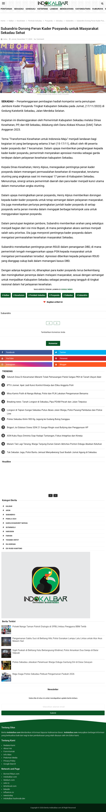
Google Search (9, 764)
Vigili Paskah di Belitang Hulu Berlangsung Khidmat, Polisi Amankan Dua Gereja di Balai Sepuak (55, 651)
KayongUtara (82, 9)
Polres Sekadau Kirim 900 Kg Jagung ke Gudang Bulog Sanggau (38, 419)
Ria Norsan (10, 544)
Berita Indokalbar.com (52, 808)
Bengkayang (67, 9)
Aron (8, 510)
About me (7, 748)
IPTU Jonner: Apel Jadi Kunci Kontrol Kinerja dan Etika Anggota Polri (40, 385)
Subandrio (10, 515)
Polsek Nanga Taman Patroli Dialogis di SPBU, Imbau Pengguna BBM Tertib (49, 626)
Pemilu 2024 (11, 519)
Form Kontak (9, 751)
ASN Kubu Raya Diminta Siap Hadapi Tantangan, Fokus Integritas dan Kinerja (45, 435)
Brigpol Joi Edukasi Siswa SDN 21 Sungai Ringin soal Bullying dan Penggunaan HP (47, 427)
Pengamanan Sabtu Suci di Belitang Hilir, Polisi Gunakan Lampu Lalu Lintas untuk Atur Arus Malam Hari (57, 639)
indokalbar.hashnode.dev (14, 798)
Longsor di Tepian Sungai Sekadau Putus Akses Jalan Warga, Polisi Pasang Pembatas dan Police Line (54, 412)
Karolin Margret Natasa (17, 523)
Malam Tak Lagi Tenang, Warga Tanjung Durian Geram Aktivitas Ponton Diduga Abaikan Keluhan (54, 444)
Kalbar (9, 506)
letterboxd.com (9, 786)
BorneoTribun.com (11, 774)
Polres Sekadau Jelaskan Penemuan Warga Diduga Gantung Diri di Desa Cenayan (52, 662)
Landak (54, 9)
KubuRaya (97, 9)
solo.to (6, 783)
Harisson (10, 532)
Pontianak (6, 9)
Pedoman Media (10, 758)
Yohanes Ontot (12, 540)
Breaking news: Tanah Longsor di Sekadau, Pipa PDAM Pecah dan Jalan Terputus (47, 401)
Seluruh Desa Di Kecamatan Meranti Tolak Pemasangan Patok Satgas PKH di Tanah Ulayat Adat (54, 377)
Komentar (53, 343)
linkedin (6, 789)
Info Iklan (7, 755)
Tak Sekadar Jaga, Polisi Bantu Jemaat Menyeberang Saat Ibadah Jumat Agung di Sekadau (52, 452)
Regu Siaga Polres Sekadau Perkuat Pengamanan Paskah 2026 (43, 674)
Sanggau (30, 9)
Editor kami (74, 735)
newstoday (8, 795)
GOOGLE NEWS (66, 289)
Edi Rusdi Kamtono (14, 548)
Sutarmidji (11, 527)
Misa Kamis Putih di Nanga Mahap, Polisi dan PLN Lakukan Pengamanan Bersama (47, 393)
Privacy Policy (9, 761)
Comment (40, 39)
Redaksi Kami (9, 745)
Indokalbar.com (10, 777)
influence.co (8, 792)
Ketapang (42, 9)
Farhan (9, 536)
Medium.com (9, 780)
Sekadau (19, 9)
